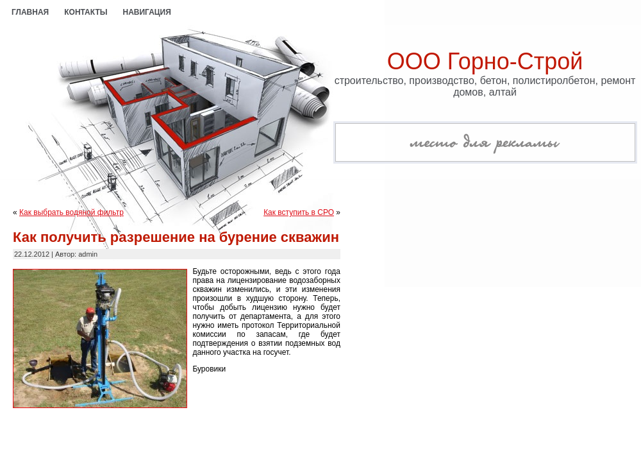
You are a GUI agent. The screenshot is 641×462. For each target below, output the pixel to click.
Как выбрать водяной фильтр (71, 212)
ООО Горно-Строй (485, 61)
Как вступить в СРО (298, 212)
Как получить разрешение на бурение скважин (176, 237)
